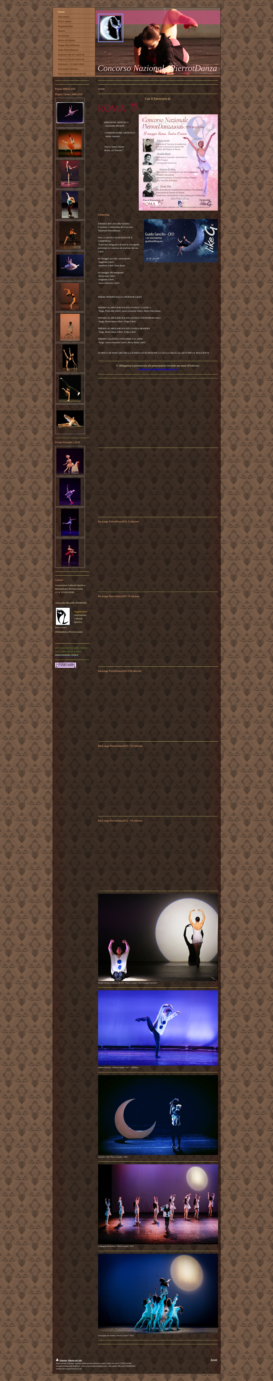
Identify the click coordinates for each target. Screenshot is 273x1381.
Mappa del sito (75, 1360)
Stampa (61, 1360)
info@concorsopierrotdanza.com (158, 369)
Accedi (214, 1360)
